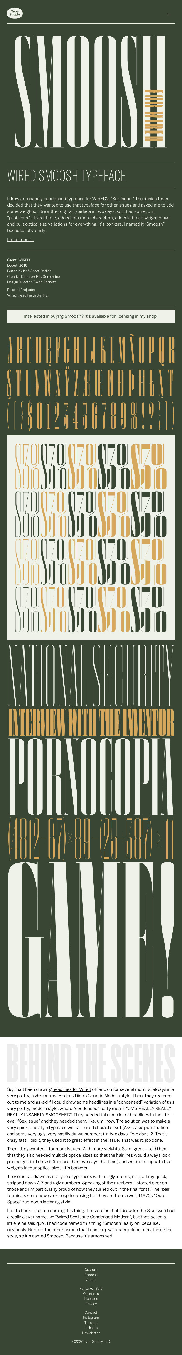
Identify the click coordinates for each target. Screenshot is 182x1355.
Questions (91, 1294)
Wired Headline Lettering (27, 295)
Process (91, 1275)
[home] (15, 14)
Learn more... (20, 239)
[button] (169, 14)
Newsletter (91, 1333)
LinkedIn (91, 1328)
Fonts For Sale (91, 1288)
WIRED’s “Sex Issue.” (113, 199)
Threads (90, 1323)
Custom (91, 1269)
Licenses (91, 1299)
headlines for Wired (72, 1089)
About (91, 1280)
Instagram (91, 1317)
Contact (91, 1312)
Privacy (91, 1304)
